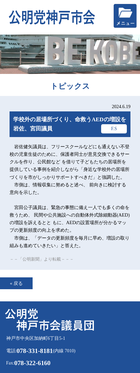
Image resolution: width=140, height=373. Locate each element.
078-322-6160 (32, 363)
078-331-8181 (34, 350)
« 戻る (16, 283)
